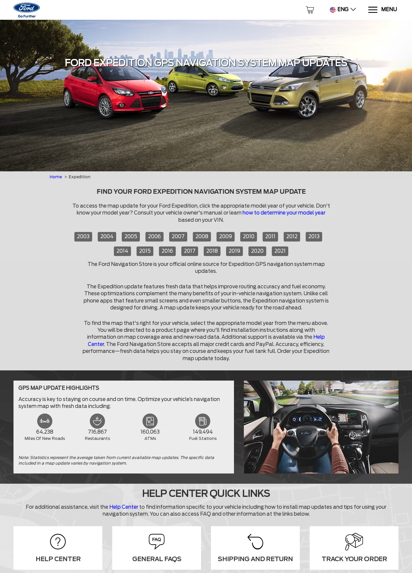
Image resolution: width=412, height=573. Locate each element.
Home (56, 176)
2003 (83, 237)
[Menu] (382, 10)
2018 (212, 251)
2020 (257, 251)
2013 (314, 237)
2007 (178, 237)
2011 (270, 237)
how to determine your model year (284, 213)
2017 (189, 251)
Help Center (123, 507)
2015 (145, 251)
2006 (154, 237)
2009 (225, 237)
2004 (107, 237)
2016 (167, 251)
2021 (280, 251)
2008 (201, 237)
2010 (248, 237)
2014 (122, 251)
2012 (291, 237)
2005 (130, 237)
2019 (234, 251)
